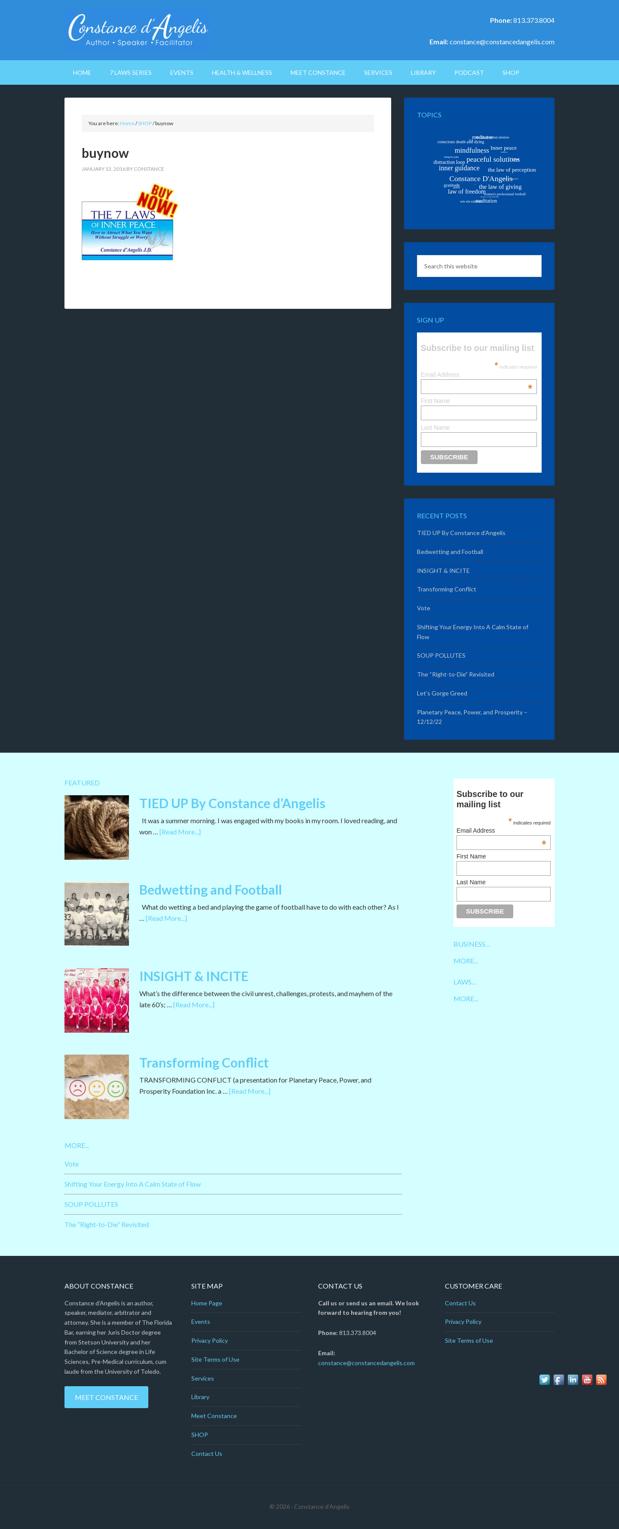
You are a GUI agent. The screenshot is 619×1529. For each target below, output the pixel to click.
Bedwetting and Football (450, 551)
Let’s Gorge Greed (442, 693)
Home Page (206, 1303)
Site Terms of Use (215, 1359)
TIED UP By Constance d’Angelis (461, 532)
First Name (435, 400)
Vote (423, 608)
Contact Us (206, 1453)
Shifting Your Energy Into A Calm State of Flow (132, 1184)
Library (200, 1396)
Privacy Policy (209, 1340)
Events (200, 1321)
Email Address (477, 374)
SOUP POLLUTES (441, 655)
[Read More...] (180, 832)
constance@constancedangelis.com (502, 41)
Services (202, 1378)
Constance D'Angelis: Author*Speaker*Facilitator (137, 30)
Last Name (435, 427)
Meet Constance (106, 1397)
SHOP (199, 1434)
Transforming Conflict (446, 589)
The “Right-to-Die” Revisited (455, 674)
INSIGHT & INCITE (443, 570)
